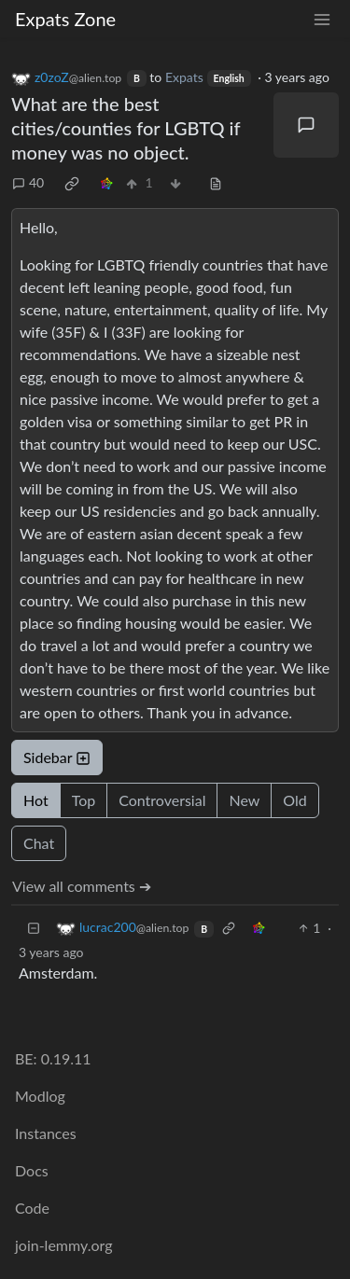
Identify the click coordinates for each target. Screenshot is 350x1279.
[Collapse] (34, 927)
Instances (46, 1133)
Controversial (162, 800)
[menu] (322, 19)
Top (84, 800)
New (244, 800)
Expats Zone (65, 18)
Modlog (40, 1096)
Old (294, 800)
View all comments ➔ (81, 886)
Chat (38, 843)
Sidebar (57, 757)
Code (32, 1207)
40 (28, 182)
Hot (36, 800)
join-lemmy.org (63, 1245)
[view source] (216, 182)
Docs (32, 1170)
